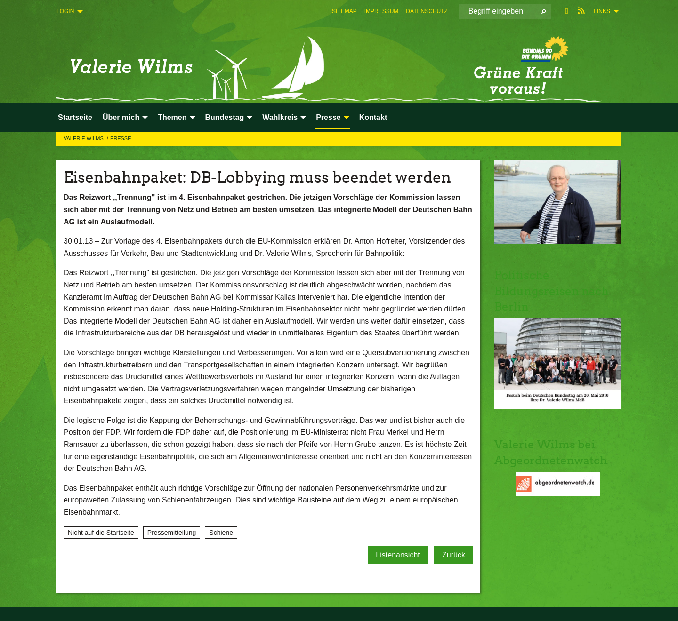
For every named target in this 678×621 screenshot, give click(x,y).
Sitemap (344, 11)
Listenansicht (398, 555)
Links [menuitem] (602, 11)
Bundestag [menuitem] (224, 117)
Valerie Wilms (84, 138)
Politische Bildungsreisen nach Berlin (551, 290)
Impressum (381, 11)
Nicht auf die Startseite (101, 532)
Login (65, 11)
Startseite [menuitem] (75, 117)
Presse (120, 138)
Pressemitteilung (171, 532)
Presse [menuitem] (328, 117)
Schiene (221, 532)
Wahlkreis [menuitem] (280, 117)
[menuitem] (344, 11)
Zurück (453, 555)
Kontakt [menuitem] (373, 117)
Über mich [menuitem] (121, 117)
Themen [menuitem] (172, 117)
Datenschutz (426, 11)
